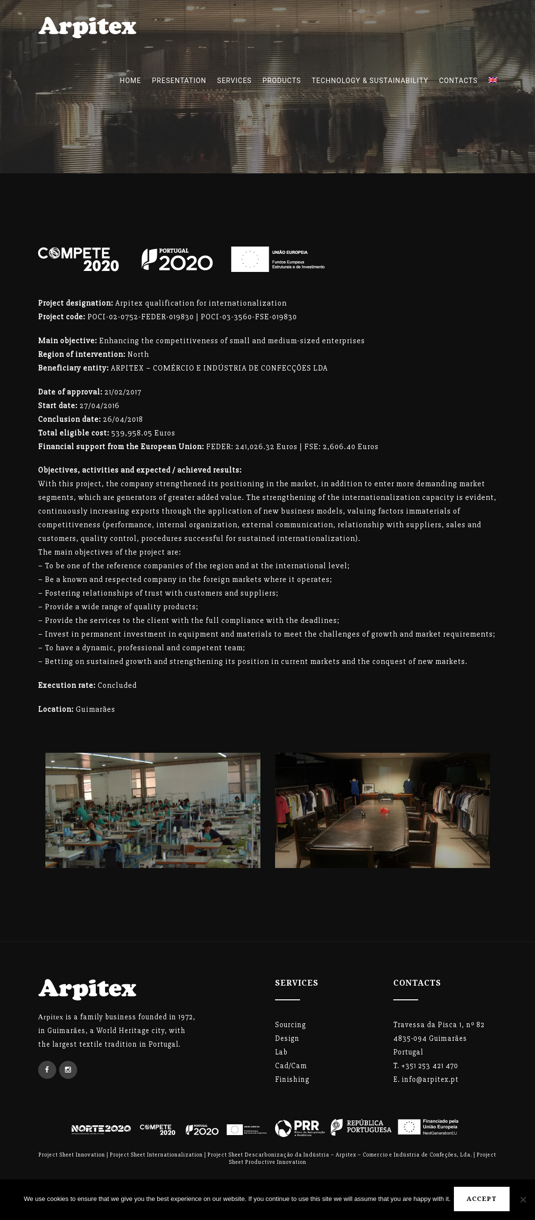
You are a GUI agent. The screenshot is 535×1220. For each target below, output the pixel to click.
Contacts (458, 80)
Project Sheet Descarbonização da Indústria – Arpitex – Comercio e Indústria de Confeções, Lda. (340, 1154)
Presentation (179, 80)
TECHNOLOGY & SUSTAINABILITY (370, 80)
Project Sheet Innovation (72, 1154)
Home (130, 80)
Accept (483, 1200)
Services (234, 80)
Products (281, 80)
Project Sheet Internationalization (156, 1154)
